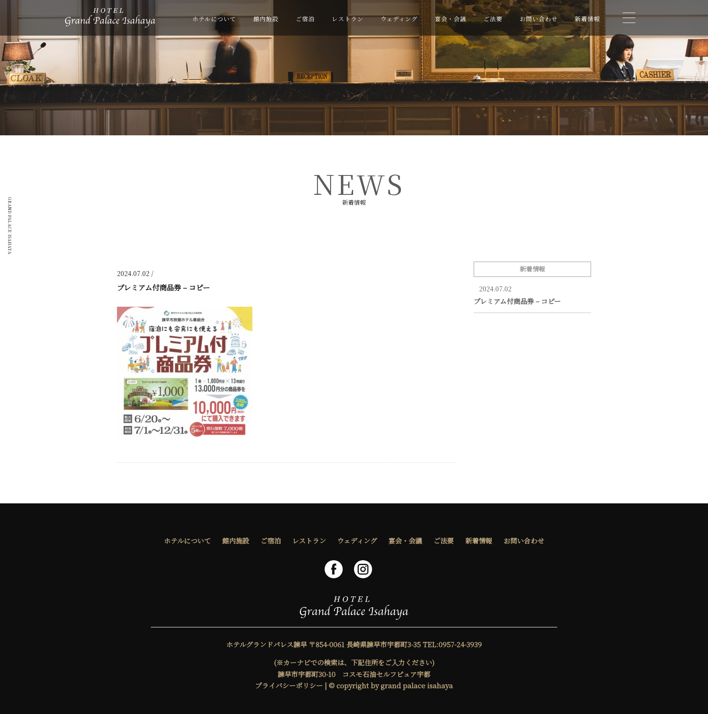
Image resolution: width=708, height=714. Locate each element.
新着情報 (587, 18)
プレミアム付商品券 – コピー (517, 301)
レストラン (347, 18)
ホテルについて (214, 18)
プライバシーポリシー (289, 685)
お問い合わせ (539, 18)
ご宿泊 (305, 18)
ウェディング (399, 18)
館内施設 (266, 18)
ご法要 (493, 18)
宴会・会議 (450, 18)
